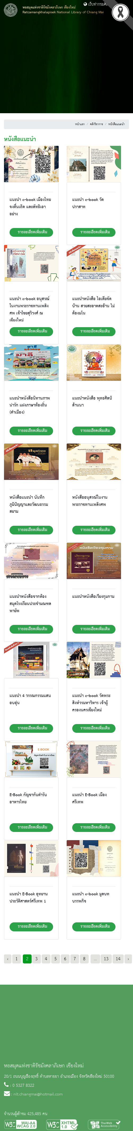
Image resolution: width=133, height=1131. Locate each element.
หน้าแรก (80, 124)
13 (106, 959)
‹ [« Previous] (7, 959)
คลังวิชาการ (96, 124)
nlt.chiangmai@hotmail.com (38, 1094)
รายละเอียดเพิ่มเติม (32, 232)
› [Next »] (128, 959)
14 (118, 959)
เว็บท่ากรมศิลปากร (100, 4)
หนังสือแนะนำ (116, 124)
